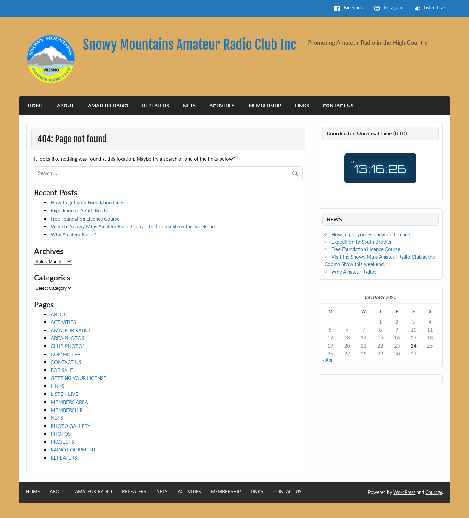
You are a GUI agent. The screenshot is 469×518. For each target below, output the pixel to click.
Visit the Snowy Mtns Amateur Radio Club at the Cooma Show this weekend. (133, 226)
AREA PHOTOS (67, 338)
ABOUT (65, 105)
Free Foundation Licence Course (85, 218)
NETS (189, 105)
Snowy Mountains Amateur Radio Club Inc (189, 44)
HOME (35, 105)
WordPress (404, 492)
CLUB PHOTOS (68, 346)
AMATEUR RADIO (108, 105)
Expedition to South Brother (81, 210)
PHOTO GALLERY (70, 426)
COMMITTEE (65, 354)
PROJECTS (62, 442)
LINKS (302, 105)
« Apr (327, 360)
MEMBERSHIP (265, 105)
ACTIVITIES (222, 105)
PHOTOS (61, 434)
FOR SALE (62, 370)
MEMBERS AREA (69, 402)
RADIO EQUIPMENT (73, 449)
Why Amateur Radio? (73, 234)
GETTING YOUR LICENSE (78, 378)
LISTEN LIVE (64, 394)
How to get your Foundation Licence (90, 202)
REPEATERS (155, 105)
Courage (433, 492)
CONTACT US (338, 105)
